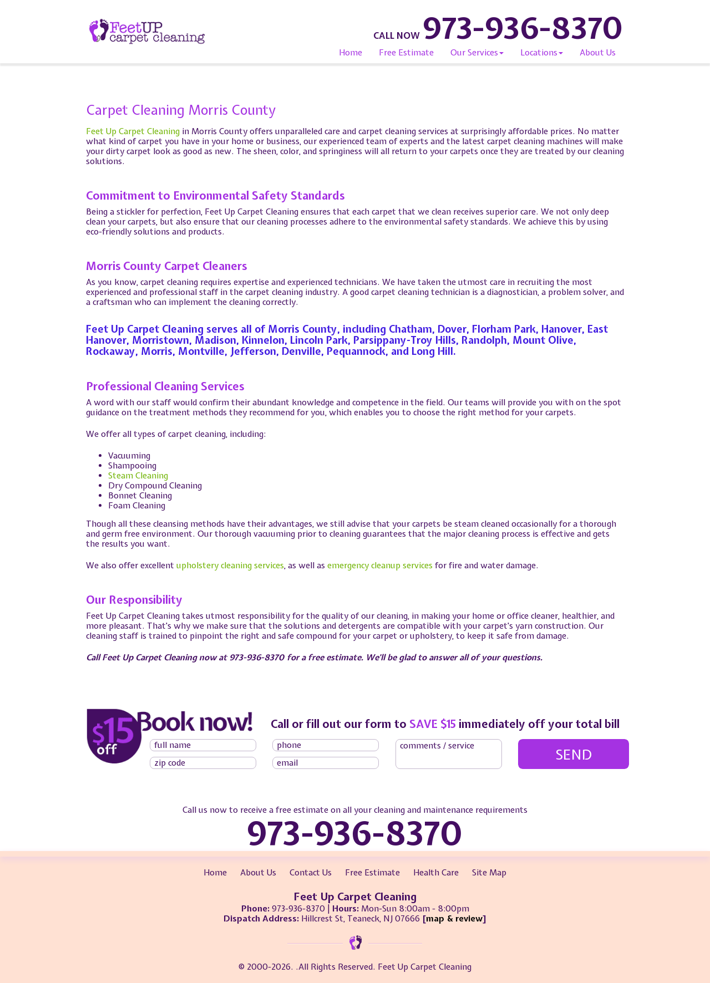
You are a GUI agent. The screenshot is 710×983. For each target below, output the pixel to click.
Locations (541, 52)
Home (350, 52)
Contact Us (311, 872)
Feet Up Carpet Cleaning (133, 131)
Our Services (477, 52)
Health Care (436, 872)
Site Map (489, 872)
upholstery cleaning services (230, 565)
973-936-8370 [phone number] (523, 27)
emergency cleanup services (380, 565)
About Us (598, 52)
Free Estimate (406, 52)
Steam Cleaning (138, 475)
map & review (454, 918)
